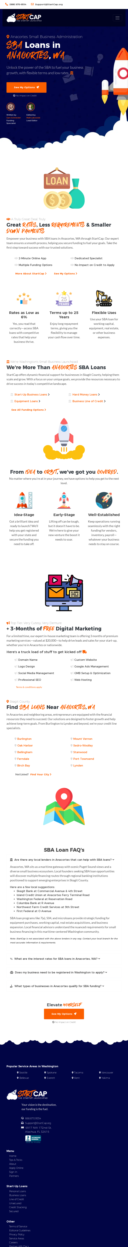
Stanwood (80, 752)
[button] (64, 860)
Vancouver (107, 1073)
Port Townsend (83, 759)
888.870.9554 (33, 1119)
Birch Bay (23, 765)
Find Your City (34, 774)
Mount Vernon (82, 739)
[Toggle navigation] (117, 18)
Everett (51, 1078)
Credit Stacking (18, 1207)
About (12, 1164)
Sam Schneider (13, 118)
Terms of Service (18, 1226)
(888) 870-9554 (18, 4)
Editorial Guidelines (19, 1230)
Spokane (51, 1073)
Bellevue (24, 1078)
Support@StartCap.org (49, 4)
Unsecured (15, 1203)
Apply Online (16, 1168)
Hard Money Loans (84, 394)
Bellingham (24, 752)
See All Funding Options (29, 409)
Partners (14, 1176)
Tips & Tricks (15, 1160)
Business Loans (17, 1195)
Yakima (106, 1078)
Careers (13, 1242)
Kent (77, 1078)
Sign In (13, 1172)
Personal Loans (17, 1191)
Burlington (24, 739)
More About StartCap (31, 273)
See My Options (26, 87)
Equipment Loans (26, 401)
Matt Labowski (33, 118)
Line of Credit (16, 1199)
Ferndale (23, 759)
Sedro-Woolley (83, 745)
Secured (13, 1211)
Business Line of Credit (87, 401)
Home (12, 1156)
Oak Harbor (25, 745)
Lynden (78, 765)
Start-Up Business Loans (30, 394)
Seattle (23, 1073)
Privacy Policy (16, 1234)
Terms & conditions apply (29, 687)
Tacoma (78, 1073)
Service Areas (16, 1238)
